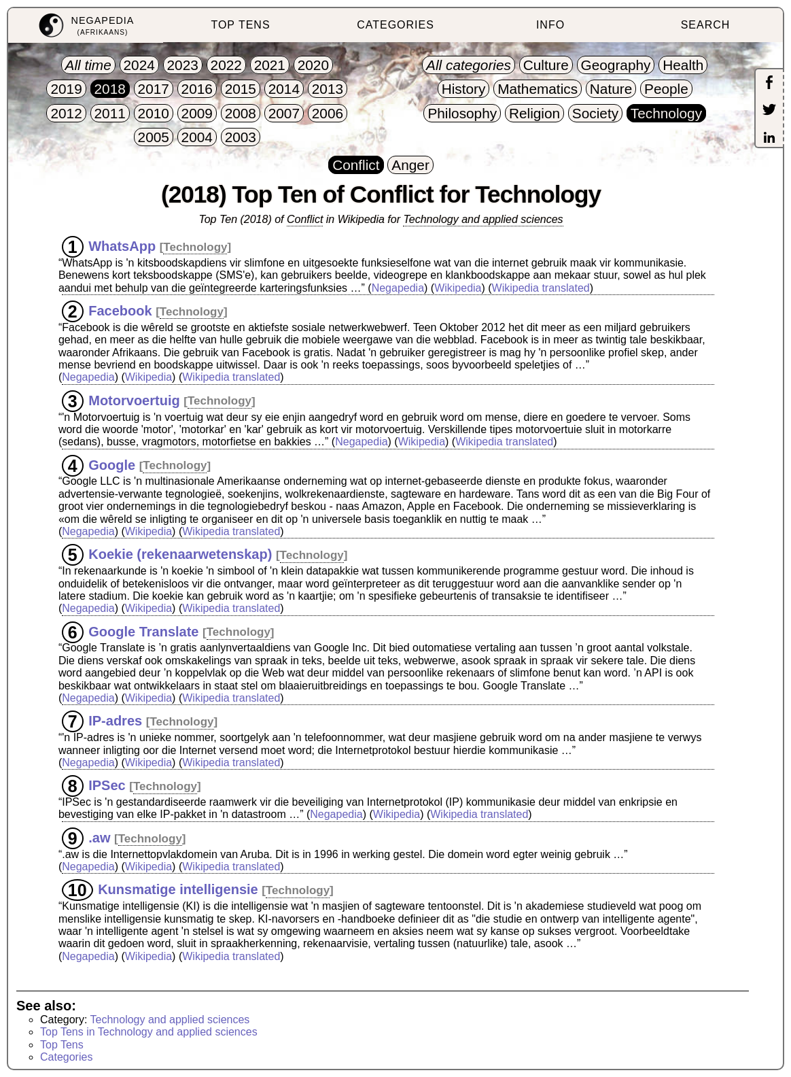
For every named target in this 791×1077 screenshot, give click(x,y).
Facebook (120, 310)
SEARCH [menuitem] (706, 25)
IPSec (106, 785)
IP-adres (115, 720)
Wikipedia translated (541, 288)
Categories (66, 1057)
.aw (99, 837)
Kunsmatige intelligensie (178, 889)
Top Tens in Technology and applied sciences (149, 1032)
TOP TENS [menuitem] (240, 25)
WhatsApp (122, 246)
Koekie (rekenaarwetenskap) (180, 554)
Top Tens (62, 1044)
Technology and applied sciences (483, 219)
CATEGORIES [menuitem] (395, 25)
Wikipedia (457, 288)
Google (111, 464)
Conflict (305, 219)
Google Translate (143, 630)
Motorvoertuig (133, 399)
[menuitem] (85, 25)
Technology (195, 247)
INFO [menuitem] (550, 25)
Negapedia (398, 288)
